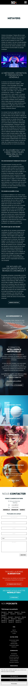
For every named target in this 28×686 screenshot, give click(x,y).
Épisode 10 (17, 617)
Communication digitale (14, 640)
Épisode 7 (3, 615)
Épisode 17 (18, 620)
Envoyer (23, 555)
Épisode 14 (21, 618)
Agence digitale (14, 302)
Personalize (14, 683)
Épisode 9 (10, 617)
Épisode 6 (19, 614)
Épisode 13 (13, 618)
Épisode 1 (10, 612)
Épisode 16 (11, 620)
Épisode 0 (3, 612)
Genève (22, 510)
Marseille (6, 510)
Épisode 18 (4, 622)
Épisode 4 (6, 614)
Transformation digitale (14, 645)
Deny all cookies (14, 680)
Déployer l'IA (14, 332)
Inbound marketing (14, 660)
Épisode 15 (4, 620)
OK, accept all (14, 676)
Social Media (14, 641)
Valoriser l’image (14, 480)
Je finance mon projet (14, 584)
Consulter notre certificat (14, 381)
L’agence (14, 630)
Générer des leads (14, 418)
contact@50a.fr (15, 505)
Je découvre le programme (14, 385)
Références (14, 647)
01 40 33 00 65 (15, 507)
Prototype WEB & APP (14, 658)
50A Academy (14, 653)
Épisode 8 (3, 617)
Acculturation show (14, 655)
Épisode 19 (11, 622)
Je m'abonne (14, 597)
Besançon (15, 510)
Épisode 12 (6, 618)
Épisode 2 (17, 612)
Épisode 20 (18, 622)
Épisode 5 (13, 614)
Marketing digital (14, 643)
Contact (14, 633)
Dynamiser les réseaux (14, 450)
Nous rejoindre (14, 631)
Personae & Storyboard (14, 657)
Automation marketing (14, 662)
